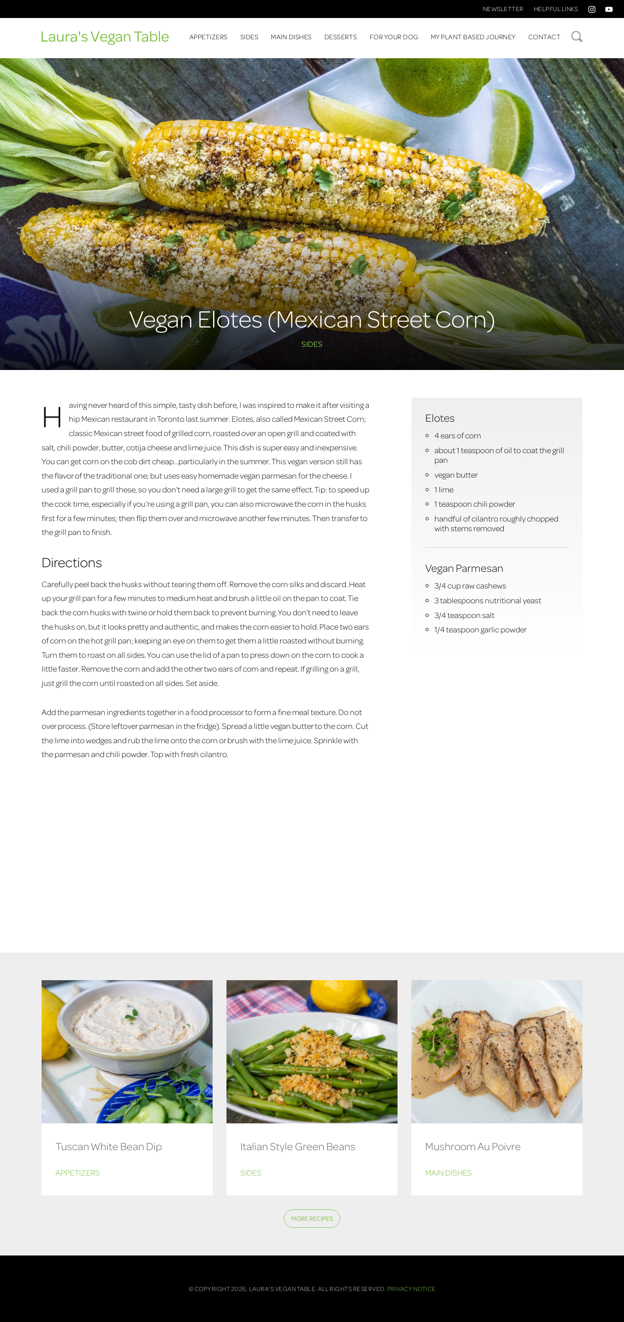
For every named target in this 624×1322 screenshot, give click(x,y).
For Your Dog (394, 36)
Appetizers (209, 36)
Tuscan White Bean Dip (108, 1145)
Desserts (340, 36)
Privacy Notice (411, 1288)
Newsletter (503, 8)
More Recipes (312, 1218)
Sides (249, 36)
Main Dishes (291, 36)
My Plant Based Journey (473, 36)
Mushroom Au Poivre (473, 1145)
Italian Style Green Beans (297, 1145)
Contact (544, 36)
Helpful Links (556, 8)
